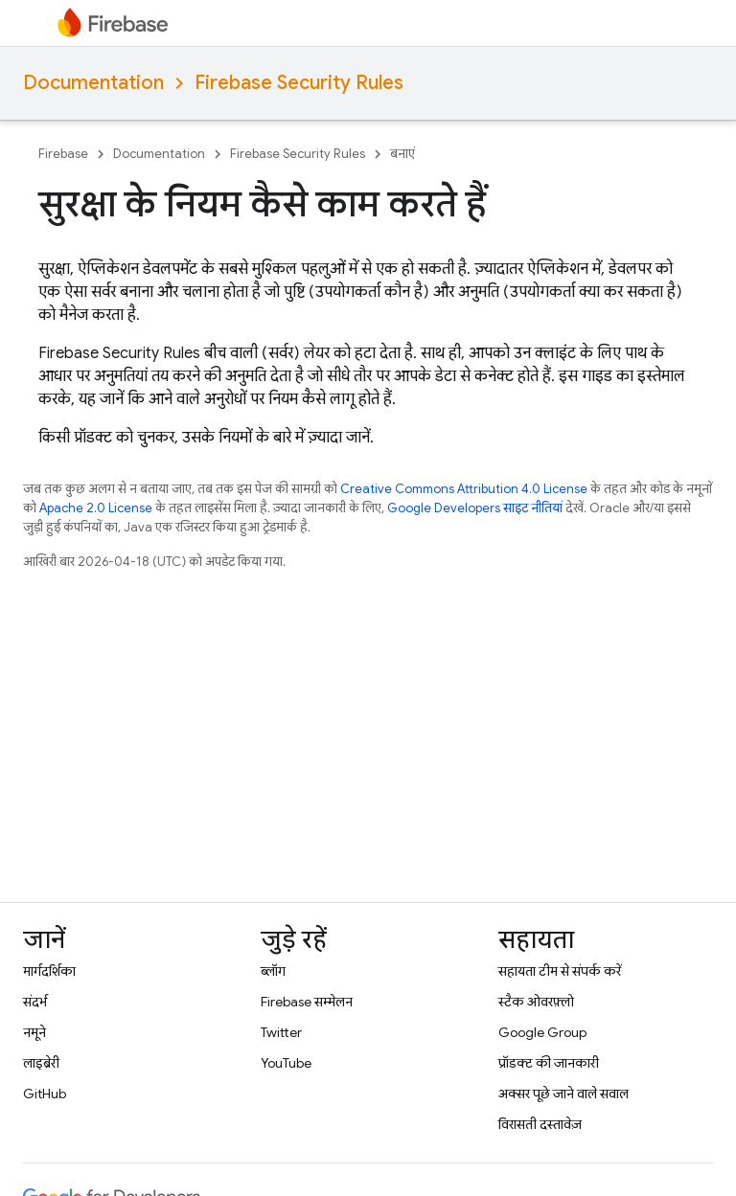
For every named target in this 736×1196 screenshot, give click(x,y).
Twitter (281, 1032)
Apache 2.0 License (95, 508)
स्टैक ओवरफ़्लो (536, 1001)
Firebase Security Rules (299, 83)
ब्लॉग (273, 971)
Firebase (63, 154)
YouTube (286, 1063)
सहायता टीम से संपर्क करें (559, 971)
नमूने (34, 1032)
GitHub (44, 1093)
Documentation (93, 83)
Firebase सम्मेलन (307, 1001)
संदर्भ (35, 1001)
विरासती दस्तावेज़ (540, 1124)
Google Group (542, 1032)
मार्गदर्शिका (49, 971)
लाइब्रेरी (41, 1063)
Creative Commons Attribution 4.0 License (463, 489)
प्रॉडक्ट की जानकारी (548, 1063)
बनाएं (402, 154)
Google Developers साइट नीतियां (475, 508)
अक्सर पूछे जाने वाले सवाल (563, 1093)
